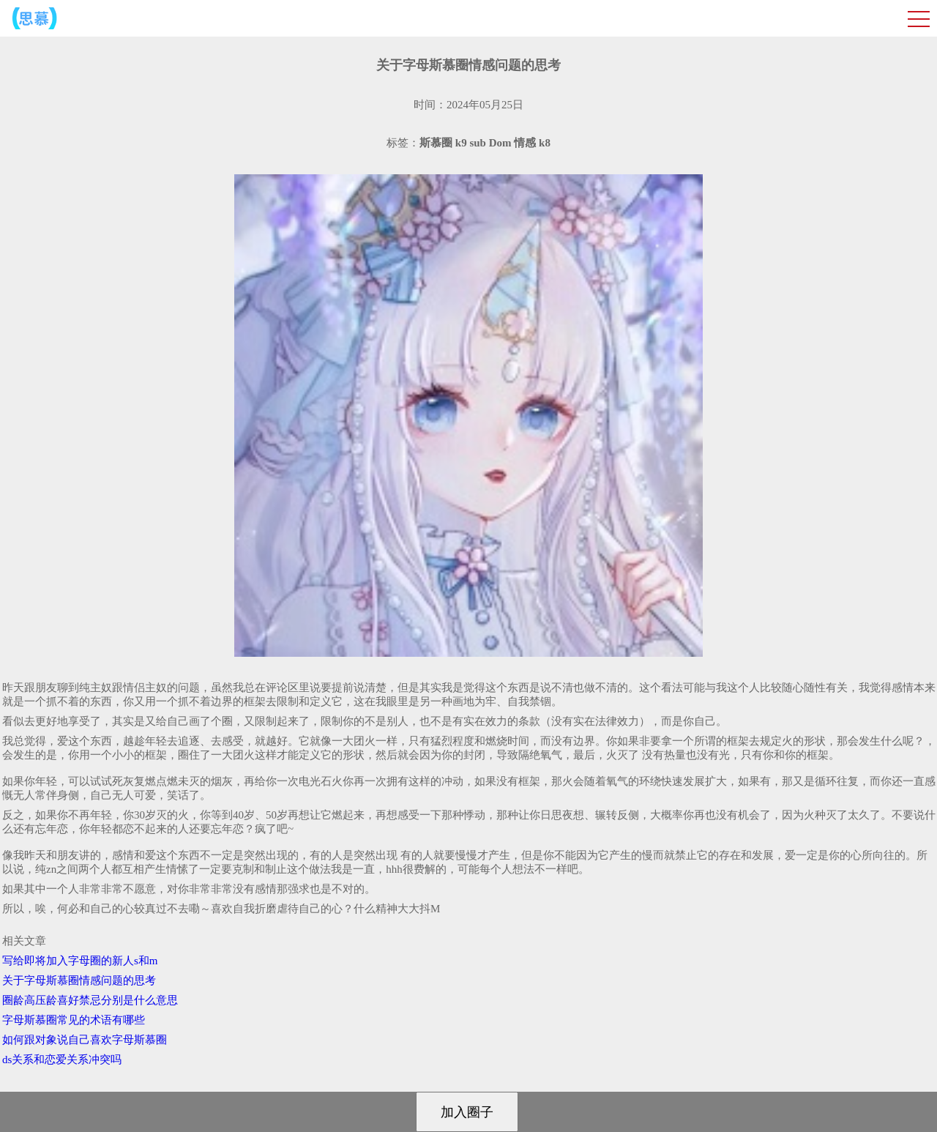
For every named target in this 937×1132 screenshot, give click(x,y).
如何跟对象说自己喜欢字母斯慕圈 (84, 1040)
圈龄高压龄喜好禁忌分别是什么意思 (90, 1000)
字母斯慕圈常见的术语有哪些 (73, 1020)
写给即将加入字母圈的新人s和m (80, 961)
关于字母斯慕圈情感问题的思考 (79, 980)
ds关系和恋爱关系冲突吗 (62, 1059)
